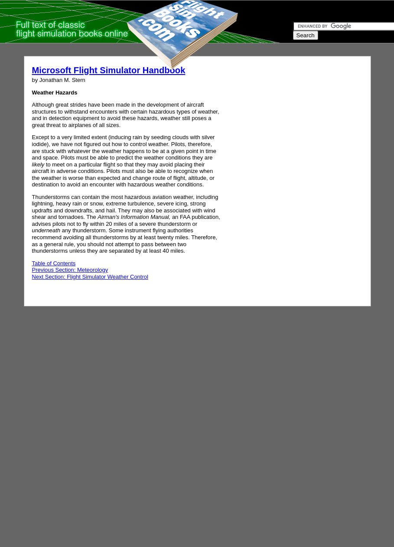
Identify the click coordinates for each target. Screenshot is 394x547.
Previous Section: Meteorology (70, 270)
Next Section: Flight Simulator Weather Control (90, 277)
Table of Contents (54, 263)
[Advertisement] (81, 173)
